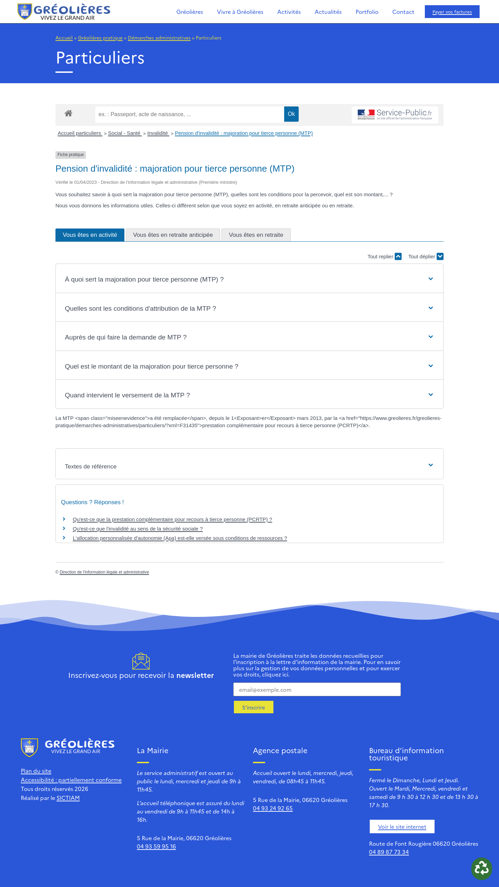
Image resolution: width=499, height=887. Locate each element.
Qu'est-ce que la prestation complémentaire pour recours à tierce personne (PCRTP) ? (172, 519)
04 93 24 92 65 (273, 808)
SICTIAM (68, 797)
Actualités (328, 11)
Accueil (64, 37)
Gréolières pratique (100, 37)
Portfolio (367, 11)
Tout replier (385, 256)
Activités (289, 11)
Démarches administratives (159, 37)
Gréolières (189, 11)
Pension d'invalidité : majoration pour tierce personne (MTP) (244, 133)
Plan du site (36, 770)
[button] (249, 279)
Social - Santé (125, 133)
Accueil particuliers (80, 133)
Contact (403, 11)
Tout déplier (426, 256)
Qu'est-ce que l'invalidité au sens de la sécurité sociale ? (138, 529)
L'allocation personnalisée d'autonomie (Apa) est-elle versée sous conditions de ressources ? (180, 538)
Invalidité (158, 133)
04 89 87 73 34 (389, 851)
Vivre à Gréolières (240, 11)
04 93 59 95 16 (156, 846)
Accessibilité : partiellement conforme (71, 779)
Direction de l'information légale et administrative (104, 572)
